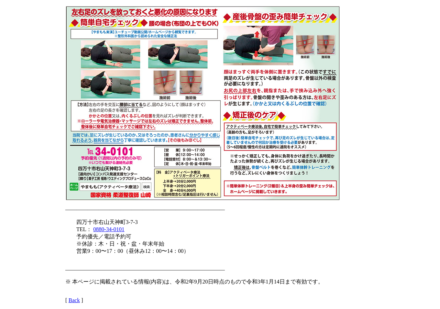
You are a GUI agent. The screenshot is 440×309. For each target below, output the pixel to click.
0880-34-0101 (108, 229)
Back (74, 300)
